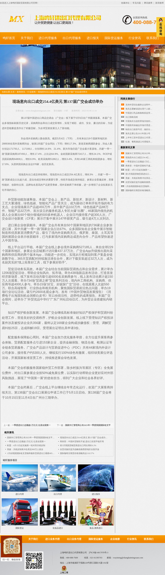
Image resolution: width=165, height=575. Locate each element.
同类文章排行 (127, 99)
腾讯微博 (148, 3)
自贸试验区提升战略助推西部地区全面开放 (79, 449)
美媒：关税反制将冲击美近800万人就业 (25, 449)
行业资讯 (135, 38)
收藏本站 (125, 3)
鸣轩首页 (9, 38)
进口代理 (19, 494)
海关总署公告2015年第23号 (137, 133)
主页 (12, 92)
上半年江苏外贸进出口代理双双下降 (141, 137)
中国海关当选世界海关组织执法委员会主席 (145, 121)
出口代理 (58, 494)
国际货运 (19, 528)
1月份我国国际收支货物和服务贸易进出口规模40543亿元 (33, 453)
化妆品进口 (58, 528)
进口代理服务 (47, 38)
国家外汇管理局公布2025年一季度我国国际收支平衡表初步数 (35, 437)
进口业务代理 (52, 539)
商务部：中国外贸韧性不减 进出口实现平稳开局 (82, 441)
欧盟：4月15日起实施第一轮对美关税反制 (26, 445)
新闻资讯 (21, 92)
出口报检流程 (131, 117)
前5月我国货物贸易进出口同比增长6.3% (78, 445)
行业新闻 (31, 92)
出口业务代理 (74, 539)
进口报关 (93, 38)
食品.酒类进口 (96, 528)
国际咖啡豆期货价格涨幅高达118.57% (77, 453)
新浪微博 (159, 3)
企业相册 (115, 539)
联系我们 (152, 38)
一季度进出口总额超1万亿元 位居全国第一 (31, 425)
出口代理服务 (72, 38)
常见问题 (137, 3)
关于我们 (27, 38)
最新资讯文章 (127, 147)
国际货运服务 (113, 38)
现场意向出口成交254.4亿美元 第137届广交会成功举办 (84, 437)
